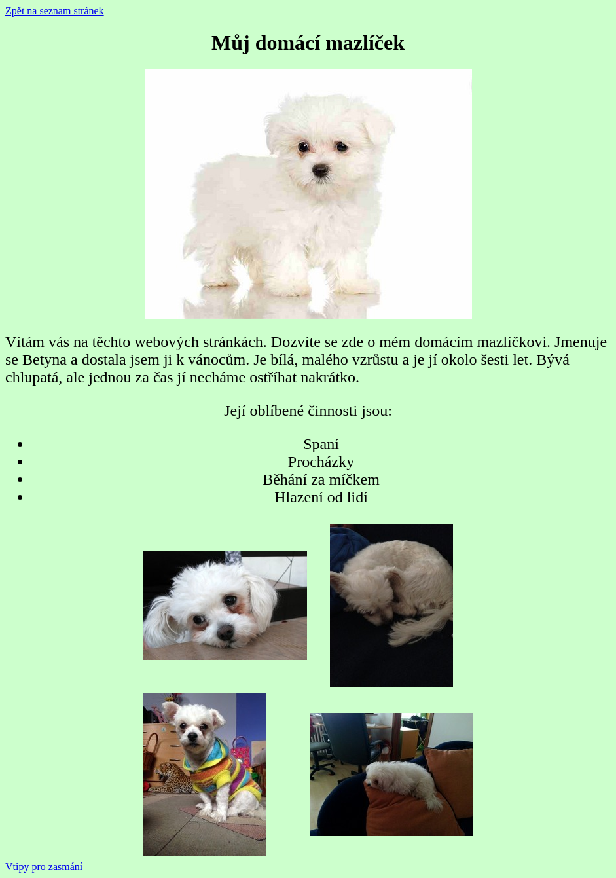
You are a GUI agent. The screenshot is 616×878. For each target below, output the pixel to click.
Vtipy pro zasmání (43, 866)
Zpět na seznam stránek (54, 10)
